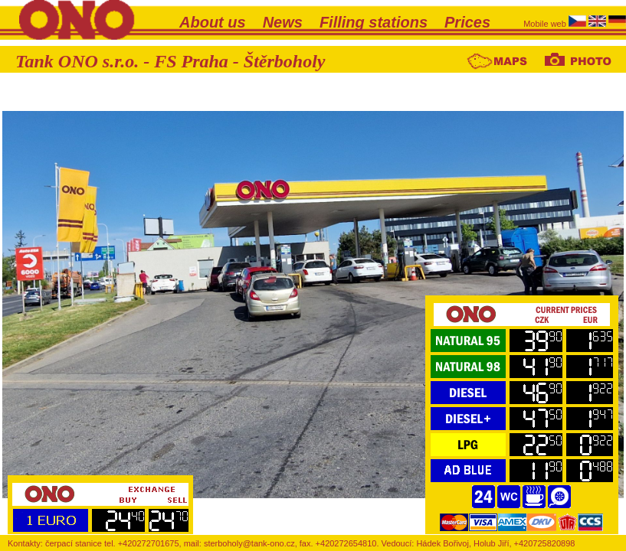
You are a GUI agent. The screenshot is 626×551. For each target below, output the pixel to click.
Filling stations (374, 22)
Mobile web (546, 23)
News (283, 22)
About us (212, 22)
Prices (467, 22)
